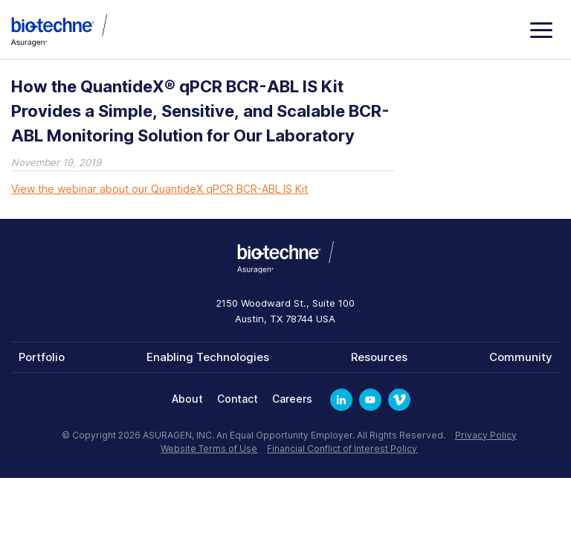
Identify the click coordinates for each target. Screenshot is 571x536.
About (187, 398)
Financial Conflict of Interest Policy (342, 448)
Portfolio (42, 357)
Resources (379, 357)
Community (520, 357)
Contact (237, 398)
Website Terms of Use (209, 448)
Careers (292, 398)
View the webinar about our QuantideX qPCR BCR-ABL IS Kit (159, 188)
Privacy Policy (486, 435)
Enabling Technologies (207, 357)
